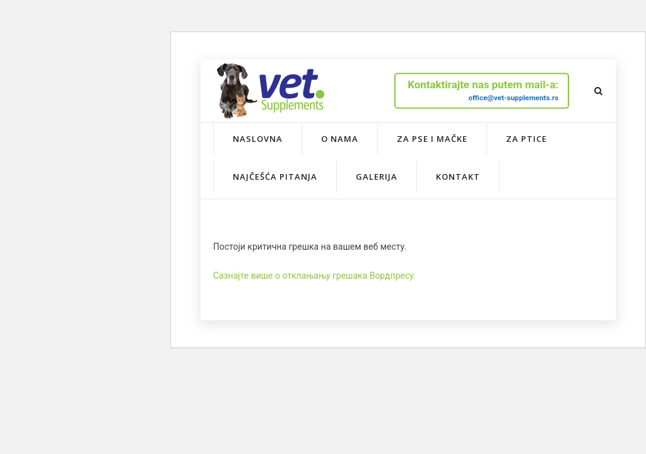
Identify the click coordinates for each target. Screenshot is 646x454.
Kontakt (458, 176)
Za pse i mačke (432, 138)
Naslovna (258, 138)
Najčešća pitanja (275, 176)
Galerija (376, 176)
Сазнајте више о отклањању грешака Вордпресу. (314, 276)
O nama (339, 138)
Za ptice (526, 138)
